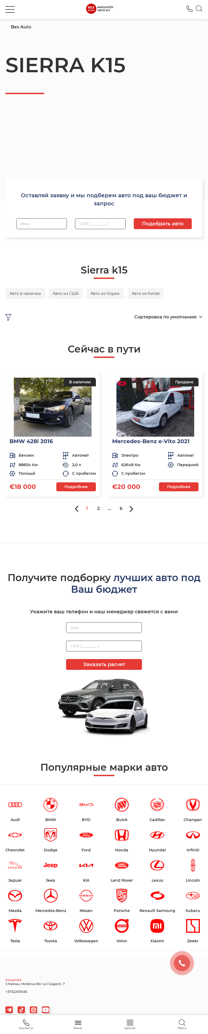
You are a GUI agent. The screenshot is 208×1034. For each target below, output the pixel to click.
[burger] (10, 9)
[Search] (199, 9)
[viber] (33, 1009)
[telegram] (9, 1009)
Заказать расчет (104, 664)
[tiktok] (21, 1009)
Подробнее (76, 486)
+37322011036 (16, 992)
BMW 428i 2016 (31, 441)
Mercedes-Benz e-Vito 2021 (151, 441)
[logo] (100, 9)
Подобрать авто (163, 224)
